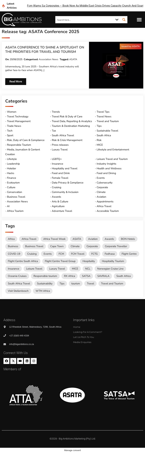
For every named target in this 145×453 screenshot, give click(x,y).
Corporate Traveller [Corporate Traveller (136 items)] (116, 246)
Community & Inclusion (65, 192)
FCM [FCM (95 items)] (61, 254)
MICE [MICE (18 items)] (75, 268)
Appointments (105, 201)
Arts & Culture (60, 201)
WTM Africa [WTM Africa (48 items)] (43, 291)
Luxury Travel (60, 149)
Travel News (104, 116)
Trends (56, 112)
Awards (56, 197)
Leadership (13, 163)
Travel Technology (17, 116)
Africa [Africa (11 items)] (11, 239)
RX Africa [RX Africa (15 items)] (69, 276)
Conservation (14, 192)
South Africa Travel (63, 135)
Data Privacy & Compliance (67, 182)
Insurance (57, 163)
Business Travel (16, 197)
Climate (101, 192)
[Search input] (84, 19)
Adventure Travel (62, 211)
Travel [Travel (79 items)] (90, 283)
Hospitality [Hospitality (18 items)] (89, 261)
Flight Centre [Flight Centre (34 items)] (129, 254)
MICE (100, 145)
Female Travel (60, 178)
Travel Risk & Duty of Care (67, 116)
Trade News (14, 126)
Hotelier (11, 168)
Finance (11, 178)
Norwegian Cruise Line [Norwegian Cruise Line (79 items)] (110, 268)
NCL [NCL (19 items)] (87, 268)
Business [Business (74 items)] (13, 246)
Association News (48, 59)
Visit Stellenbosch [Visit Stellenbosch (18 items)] (18, 291)
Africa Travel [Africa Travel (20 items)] (29, 239)
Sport (10, 135)
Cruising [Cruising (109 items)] (32, 254)
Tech (10, 130)
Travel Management (19, 121)
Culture (11, 187)
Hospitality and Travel (64, 168)
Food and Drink (61, 173)
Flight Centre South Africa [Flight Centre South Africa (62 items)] (23, 261)
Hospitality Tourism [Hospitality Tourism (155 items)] (113, 261)
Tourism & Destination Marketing (71, 126)
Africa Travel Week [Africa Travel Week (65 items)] (54, 239)
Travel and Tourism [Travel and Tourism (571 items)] (112, 283)
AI (8, 206)
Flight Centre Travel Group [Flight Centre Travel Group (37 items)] (60, 261)
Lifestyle (12, 159)
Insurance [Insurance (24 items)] (13, 268)
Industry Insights (106, 163)
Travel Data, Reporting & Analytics (72, 121)
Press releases (60, 145)
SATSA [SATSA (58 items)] (86, 276)
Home (76, 326)
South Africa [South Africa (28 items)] (123, 276)
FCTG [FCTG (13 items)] (94, 254)
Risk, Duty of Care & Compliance (25, 140)
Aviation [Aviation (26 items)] (93, 239)
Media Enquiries (82, 342)
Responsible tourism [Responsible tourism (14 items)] (45, 276)
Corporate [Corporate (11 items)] (92, 246)
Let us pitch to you (83, 337)
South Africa (104, 135)
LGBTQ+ (57, 159)
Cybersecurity (105, 182)
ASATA (73, 59)
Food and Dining (106, 173)
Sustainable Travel (107, 130)
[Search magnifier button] (123, 19)
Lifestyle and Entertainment (113, 149)
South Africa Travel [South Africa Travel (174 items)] (19, 283)
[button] (139, 20)
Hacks (10, 173)
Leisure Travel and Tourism (112, 159)
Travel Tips (103, 112)
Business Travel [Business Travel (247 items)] (34, 246)
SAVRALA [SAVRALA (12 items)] (103, 276)
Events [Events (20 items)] (48, 254)
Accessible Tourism (108, 211)
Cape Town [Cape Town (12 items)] (57, 246)
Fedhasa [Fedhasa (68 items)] (110, 254)
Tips (99, 126)
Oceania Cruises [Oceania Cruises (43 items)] (17, 276)
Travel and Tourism (108, 121)
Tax (54, 130)
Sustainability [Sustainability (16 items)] (45, 283)
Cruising (56, 187)
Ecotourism (13, 182)
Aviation (101, 197)
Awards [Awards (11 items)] (109, 239)
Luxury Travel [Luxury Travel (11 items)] (57, 268)
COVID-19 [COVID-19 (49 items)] (14, 254)
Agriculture (58, 206)
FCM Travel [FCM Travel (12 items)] (77, 254)
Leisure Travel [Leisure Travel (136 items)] (34, 268)
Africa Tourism (15, 211)
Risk (99, 140)
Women (11, 112)
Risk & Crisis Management (67, 140)
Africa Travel (104, 206)
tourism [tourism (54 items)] (75, 283)
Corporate (102, 187)
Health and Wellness (109, 168)
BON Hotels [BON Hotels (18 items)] (128, 239)
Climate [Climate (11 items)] (75, 246)
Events (101, 178)
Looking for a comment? (87, 332)
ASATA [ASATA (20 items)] (77, 239)
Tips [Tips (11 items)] (62, 283)
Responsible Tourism (19, 145)
